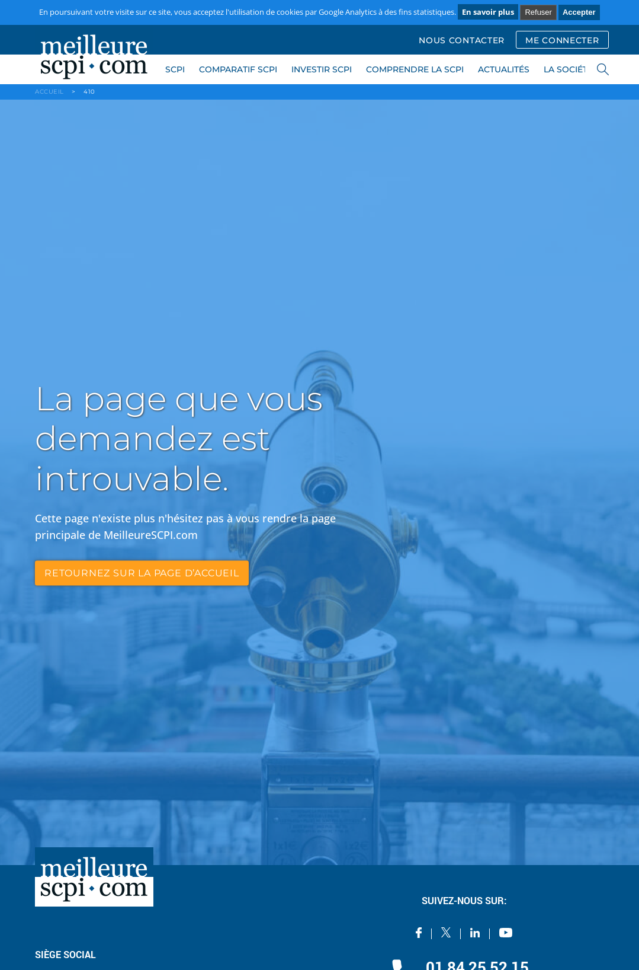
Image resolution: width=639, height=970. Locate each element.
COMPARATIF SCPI (238, 69)
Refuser (538, 12)
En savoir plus (488, 12)
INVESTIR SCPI (321, 69)
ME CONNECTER (562, 40)
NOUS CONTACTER (462, 40)
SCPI (175, 69)
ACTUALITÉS (503, 69)
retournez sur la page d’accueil (141, 573)
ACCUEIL (49, 91)
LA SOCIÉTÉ (568, 69)
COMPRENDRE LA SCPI (415, 69)
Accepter (579, 12)
